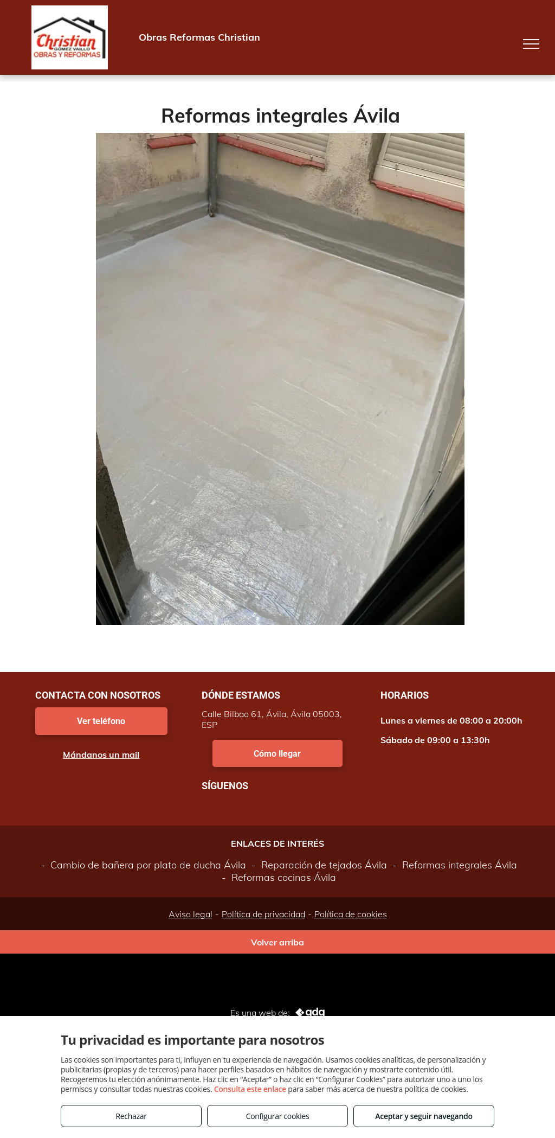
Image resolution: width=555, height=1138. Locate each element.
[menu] (531, 44)
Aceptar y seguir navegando (423, 1116)
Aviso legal (190, 914)
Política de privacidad (263, 914)
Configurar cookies (277, 1116)
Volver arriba (277, 942)
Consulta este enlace (250, 1089)
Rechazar (130, 1116)
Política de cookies (350, 914)
